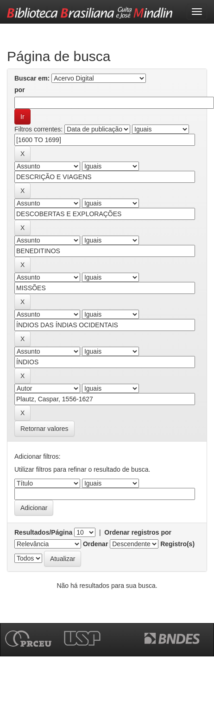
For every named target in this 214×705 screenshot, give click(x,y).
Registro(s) (177, 544)
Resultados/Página (43, 532)
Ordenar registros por (137, 532)
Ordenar (95, 544)
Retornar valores (44, 428)
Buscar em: (32, 78)
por (19, 90)
